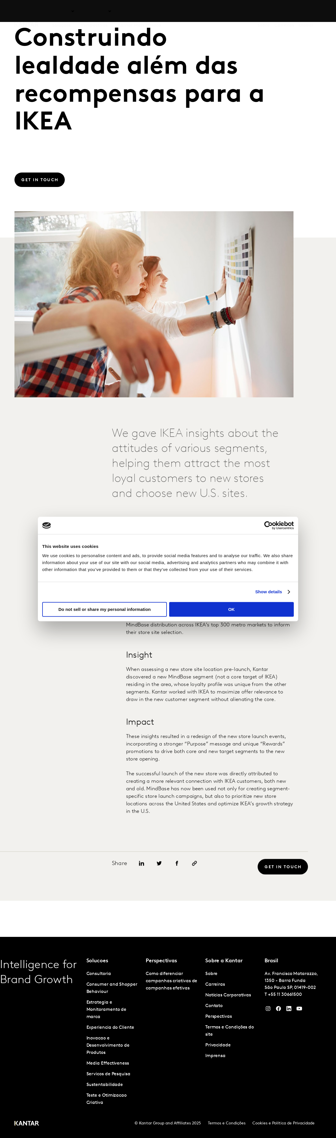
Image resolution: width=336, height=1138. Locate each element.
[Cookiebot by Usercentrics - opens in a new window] (268, 525)
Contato (214, 1006)
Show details (268, 591)
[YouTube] (288, 1010)
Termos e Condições (226, 1123)
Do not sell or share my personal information (104, 609)
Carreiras (284, 11)
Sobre (263, 11)
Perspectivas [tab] (94, 11)
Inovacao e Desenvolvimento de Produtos (108, 1045)
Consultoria (98, 974)
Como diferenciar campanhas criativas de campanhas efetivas (171, 981)
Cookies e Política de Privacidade (283, 1123)
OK (231, 609)
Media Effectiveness (107, 1063)
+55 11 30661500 (285, 994)
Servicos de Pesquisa (108, 1074)
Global (306, 11)
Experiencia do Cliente (110, 1027)
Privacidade (218, 1045)
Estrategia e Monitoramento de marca (106, 1009)
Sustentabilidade (104, 1085)
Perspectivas (218, 1016)
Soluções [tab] (61, 11)
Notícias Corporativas (228, 995)
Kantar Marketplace (139, 11)
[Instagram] (268, 1010)
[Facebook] (278, 1010)
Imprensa (215, 1056)
